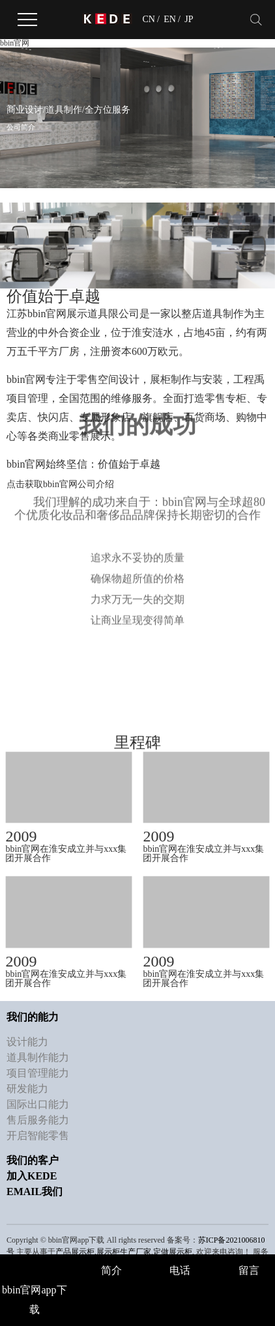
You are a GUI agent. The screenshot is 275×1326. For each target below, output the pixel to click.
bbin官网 (14, 43)
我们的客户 (33, 1157)
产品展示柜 (74, 1248)
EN (170, 19)
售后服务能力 (38, 1116)
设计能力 (27, 1038)
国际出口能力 (38, 1101)
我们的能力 (33, 1013)
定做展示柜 (172, 1248)
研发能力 (27, 1085)
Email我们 (35, 1188)
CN (148, 19)
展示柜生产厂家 (123, 1248)
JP (188, 19)
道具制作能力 (38, 1054)
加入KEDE (32, 1172)
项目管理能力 (38, 1069)
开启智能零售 (38, 1132)
